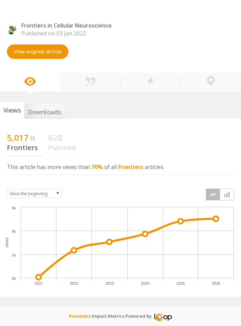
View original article (38, 51)
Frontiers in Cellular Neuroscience (66, 25)
